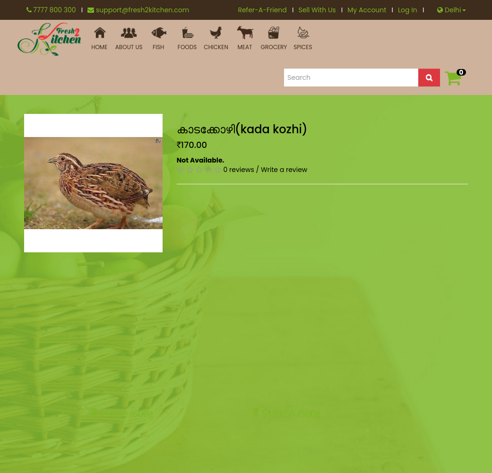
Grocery (274, 38)
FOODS (187, 38)
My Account (370, 10)
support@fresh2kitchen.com (138, 10)
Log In (411, 10)
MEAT (245, 38)
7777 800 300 (54, 10)
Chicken (216, 38)
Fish (159, 38)
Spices (303, 38)
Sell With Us (320, 10)
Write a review (284, 169)
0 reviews (239, 169)
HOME (99, 38)
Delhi (451, 10)
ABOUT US (129, 38)
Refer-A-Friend (265, 10)
